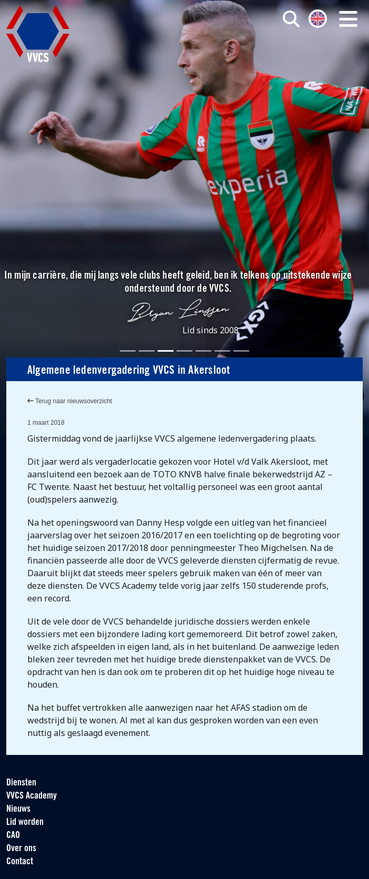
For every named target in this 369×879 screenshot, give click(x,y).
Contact (19, 862)
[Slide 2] (147, 351)
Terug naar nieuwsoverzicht (69, 401)
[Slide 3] (165, 351)
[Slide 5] (203, 351)
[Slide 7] (241, 351)
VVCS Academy (31, 796)
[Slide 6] (222, 351)
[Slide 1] (128, 351)
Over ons (21, 849)
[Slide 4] (184, 351)
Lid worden (25, 822)
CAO (13, 836)
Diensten (21, 783)
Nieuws (18, 809)
